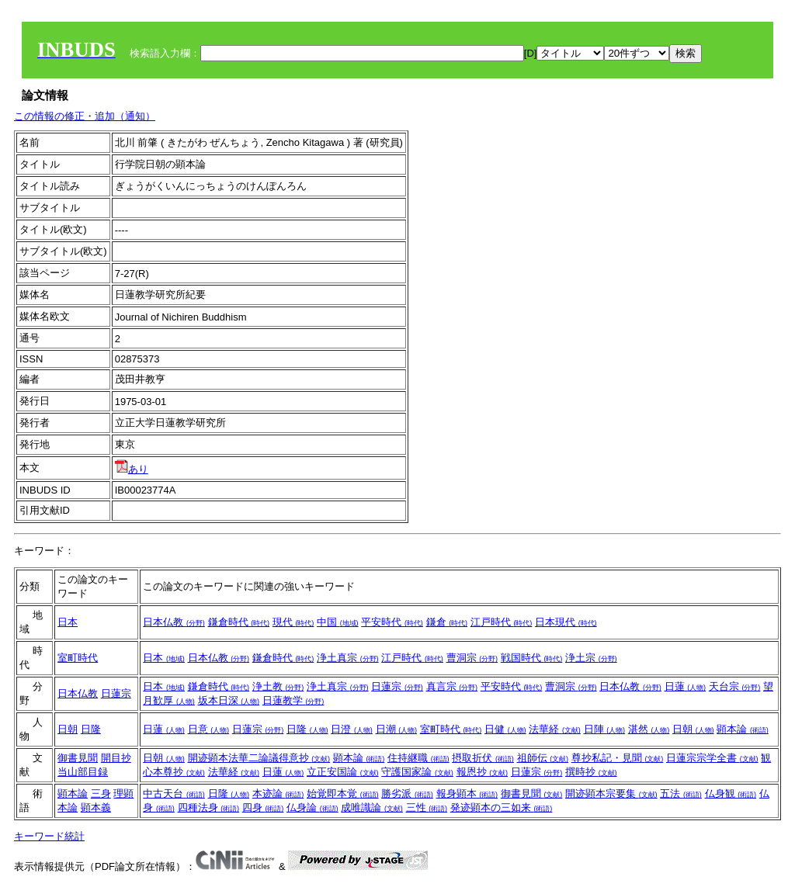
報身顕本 (467, 793)
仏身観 (731, 793)
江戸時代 (501, 622)
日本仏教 (174, 622)
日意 (209, 729)
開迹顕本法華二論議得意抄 (259, 758)
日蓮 (685, 686)
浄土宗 (591, 658)
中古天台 (174, 793)
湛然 (649, 729)
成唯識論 (372, 807)
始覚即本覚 (343, 793)
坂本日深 (229, 700)
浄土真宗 (348, 658)
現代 (293, 622)
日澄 (352, 729)
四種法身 (209, 807)
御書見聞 (77, 758)
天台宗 (735, 686)
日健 (505, 729)
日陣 (605, 729)
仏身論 (312, 807)
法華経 (555, 729)
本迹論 (278, 793)
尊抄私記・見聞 (617, 758)
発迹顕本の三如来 (501, 807)
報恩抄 (483, 772)
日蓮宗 (116, 693)
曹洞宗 (472, 658)
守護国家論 (417, 772)
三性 (427, 807)
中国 (338, 622)
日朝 (67, 729)
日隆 (91, 729)
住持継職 (418, 758)
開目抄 (116, 758)
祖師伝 (543, 758)
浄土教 (278, 686)
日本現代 (566, 622)
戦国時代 (532, 658)
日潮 (397, 729)
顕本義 (96, 807)
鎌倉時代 (239, 622)
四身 (263, 807)
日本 (67, 622)
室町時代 (77, 658)
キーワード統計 (49, 836)
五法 (681, 793)
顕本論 (743, 729)
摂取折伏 (483, 758)
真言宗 (452, 686)
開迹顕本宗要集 (611, 793)
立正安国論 (343, 772)
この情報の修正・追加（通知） (84, 116)
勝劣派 (407, 793)
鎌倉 (447, 622)
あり (131, 469)
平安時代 (392, 622)
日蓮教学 (293, 700)
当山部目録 (82, 772)
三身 (101, 793)
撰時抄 (591, 772)
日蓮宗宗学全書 (712, 758)
